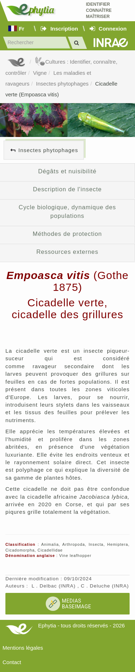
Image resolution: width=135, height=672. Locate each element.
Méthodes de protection (67, 233)
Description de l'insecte (67, 189)
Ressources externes (67, 251)
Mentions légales (23, 648)
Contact (12, 662)
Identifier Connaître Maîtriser (99, 10)
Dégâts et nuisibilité (67, 171)
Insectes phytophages (62, 84)
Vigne (40, 73)
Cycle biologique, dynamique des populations (67, 211)
